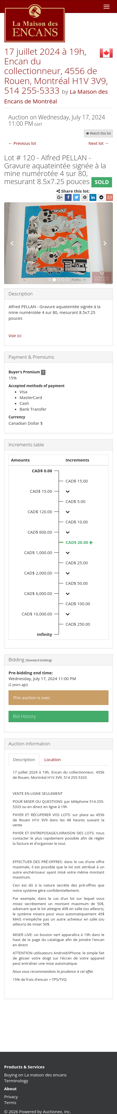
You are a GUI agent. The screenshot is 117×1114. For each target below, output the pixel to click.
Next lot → (98, 143)
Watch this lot (98, 133)
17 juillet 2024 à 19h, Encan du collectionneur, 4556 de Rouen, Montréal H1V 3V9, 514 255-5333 (56, 70)
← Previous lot (22, 143)
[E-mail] (109, 197)
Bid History (24, 716)
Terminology (16, 1080)
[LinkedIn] (92, 197)
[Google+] (59, 197)
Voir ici (15, 335)
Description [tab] (24, 759)
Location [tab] (52, 759)
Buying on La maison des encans (35, 1075)
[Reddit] (101, 197)
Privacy (11, 1096)
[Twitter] (76, 197)
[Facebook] (68, 197)
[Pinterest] (84, 197)
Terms (10, 1102)
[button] (12, 243)
